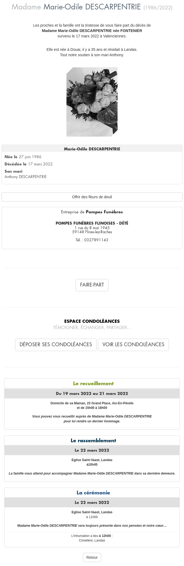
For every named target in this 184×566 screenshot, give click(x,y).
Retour (92, 557)
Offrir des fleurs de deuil (92, 197)
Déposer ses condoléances (56, 344)
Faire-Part (92, 284)
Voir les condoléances (133, 344)
